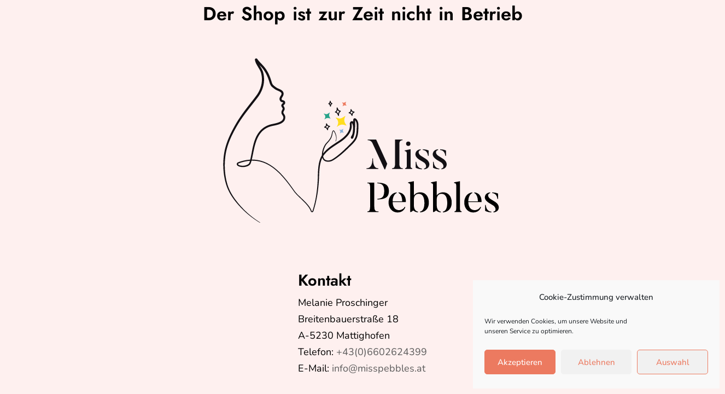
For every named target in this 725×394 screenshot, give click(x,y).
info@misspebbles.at (378, 368)
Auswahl (672, 362)
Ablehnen (596, 362)
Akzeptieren (520, 362)
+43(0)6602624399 (381, 351)
